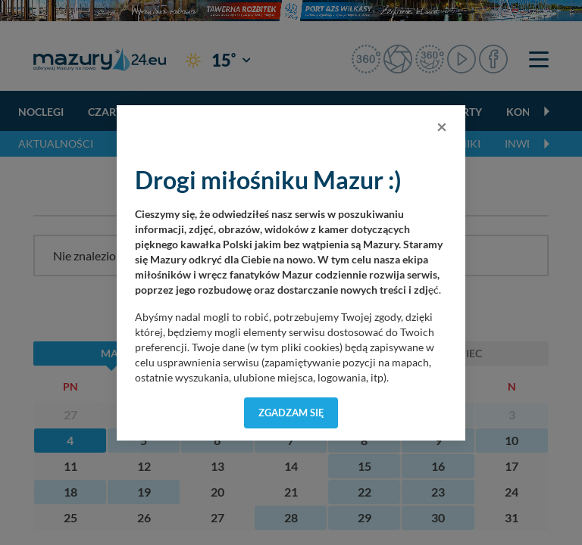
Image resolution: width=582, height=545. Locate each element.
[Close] (441, 126)
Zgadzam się (291, 412)
